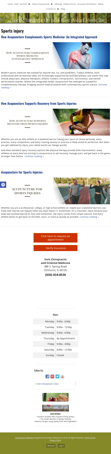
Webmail (51, 445)
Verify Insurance (55, 248)
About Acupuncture (40, 4)
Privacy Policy (55, 440)
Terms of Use (90, 437)
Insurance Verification (86, 4)
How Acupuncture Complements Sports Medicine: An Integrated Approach (49, 36)
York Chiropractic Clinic (48, 383)
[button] (3, 185)
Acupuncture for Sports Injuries (22, 172)
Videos (101, 4)
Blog (63, 9)
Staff (16, 4)
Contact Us (51, 9)
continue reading (34, 156)
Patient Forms (69, 4)
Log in (61, 445)
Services (23, 4)
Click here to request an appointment (55, 237)
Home (10, 4)
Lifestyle (58, 4)
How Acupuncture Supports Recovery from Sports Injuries (38, 103)
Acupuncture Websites (24, 437)
